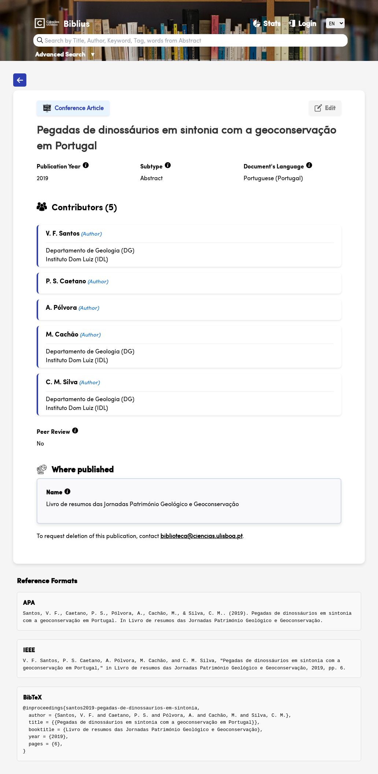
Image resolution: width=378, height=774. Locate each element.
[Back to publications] (19, 80)
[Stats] (267, 23)
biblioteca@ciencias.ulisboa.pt (201, 535)
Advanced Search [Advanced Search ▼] (65, 54)
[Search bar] (195, 40)
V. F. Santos (62, 232)
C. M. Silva (62, 381)
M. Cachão (62, 333)
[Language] (335, 23)
